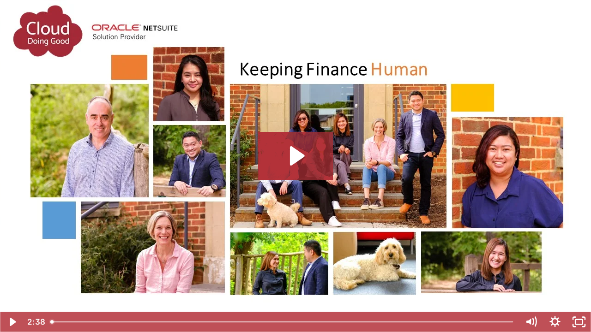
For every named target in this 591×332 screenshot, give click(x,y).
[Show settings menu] (555, 322)
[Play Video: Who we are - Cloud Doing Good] (295, 156)
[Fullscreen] (579, 322)
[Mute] (531, 322)
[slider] (282, 322)
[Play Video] (12, 322)
